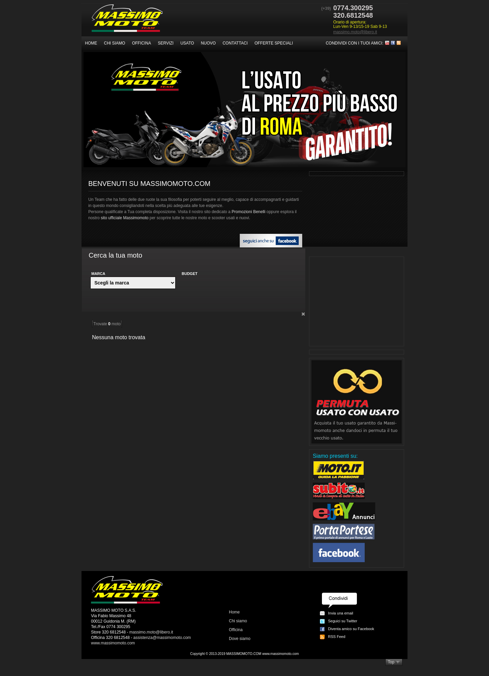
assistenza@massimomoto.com (162, 637)
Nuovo (208, 43)
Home (91, 43)
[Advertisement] (356, 301)
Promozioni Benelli (248, 211)
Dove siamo (239, 638)
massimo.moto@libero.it (355, 32)
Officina (141, 43)
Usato (187, 43)
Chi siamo (114, 43)
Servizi (166, 43)
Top (391, 662)
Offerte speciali (273, 43)
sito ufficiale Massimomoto (125, 217)
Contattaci (235, 43)
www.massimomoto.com (113, 643)
